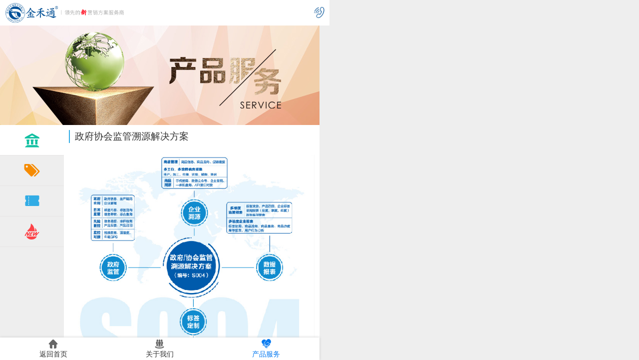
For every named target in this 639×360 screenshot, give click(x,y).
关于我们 (159, 348)
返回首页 (53, 348)
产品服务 (266, 348)
